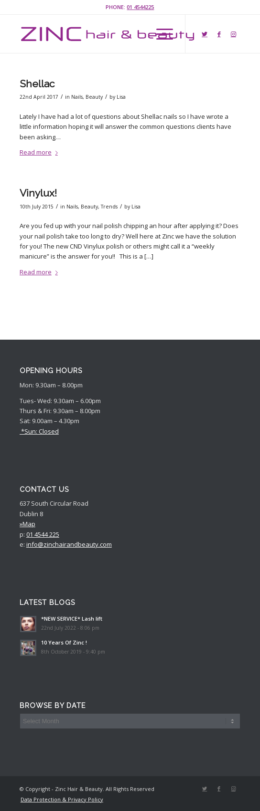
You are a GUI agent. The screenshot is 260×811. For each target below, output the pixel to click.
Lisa (121, 97)
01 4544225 (140, 6)
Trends (109, 206)
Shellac (37, 84)
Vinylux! (38, 193)
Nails (77, 97)
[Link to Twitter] (204, 34)
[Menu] (160, 34)
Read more (41, 152)
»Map (27, 524)
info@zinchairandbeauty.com (69, 544)
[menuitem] (59, 799)
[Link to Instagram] (233, 34)
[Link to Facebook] (219, 34)
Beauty (94, 97)
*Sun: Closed (39, 431)
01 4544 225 (42, 534)
